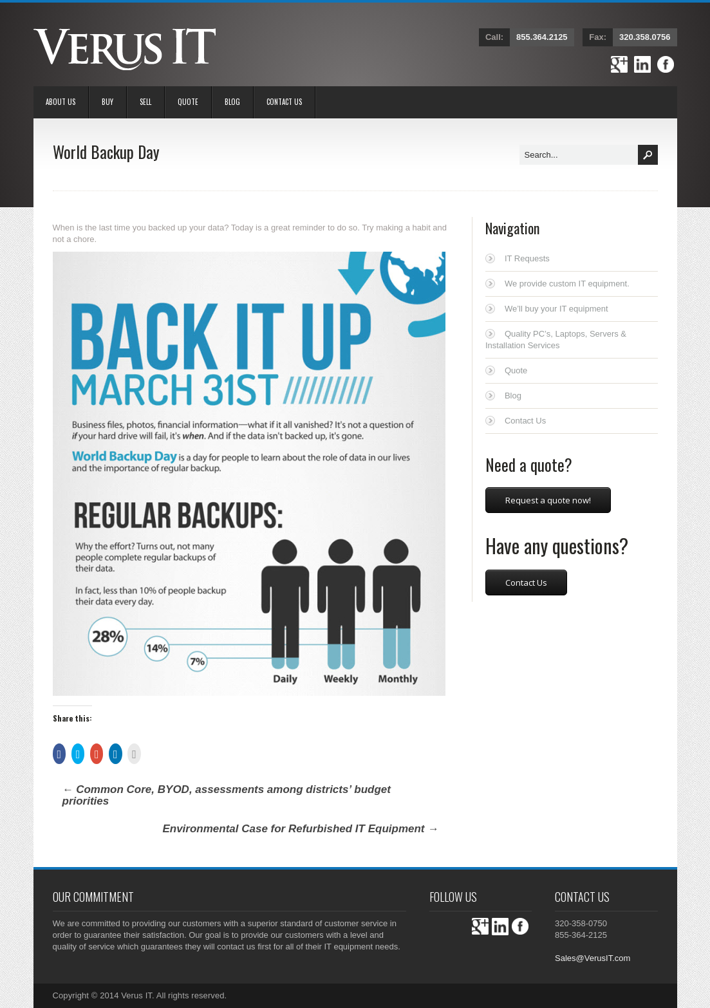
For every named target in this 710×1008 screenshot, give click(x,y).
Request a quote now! (548, 500)
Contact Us (284, 102)
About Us (60, 102)
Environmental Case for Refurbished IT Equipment (300, 829)
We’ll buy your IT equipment (556, 308)
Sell (145, 102)
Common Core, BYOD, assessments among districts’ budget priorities (226, 795)
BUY (107, 102)
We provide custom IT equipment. (567, 283)
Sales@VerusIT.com (592, 958)
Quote (188, 102)
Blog (232, 102)
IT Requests (527, 258)
